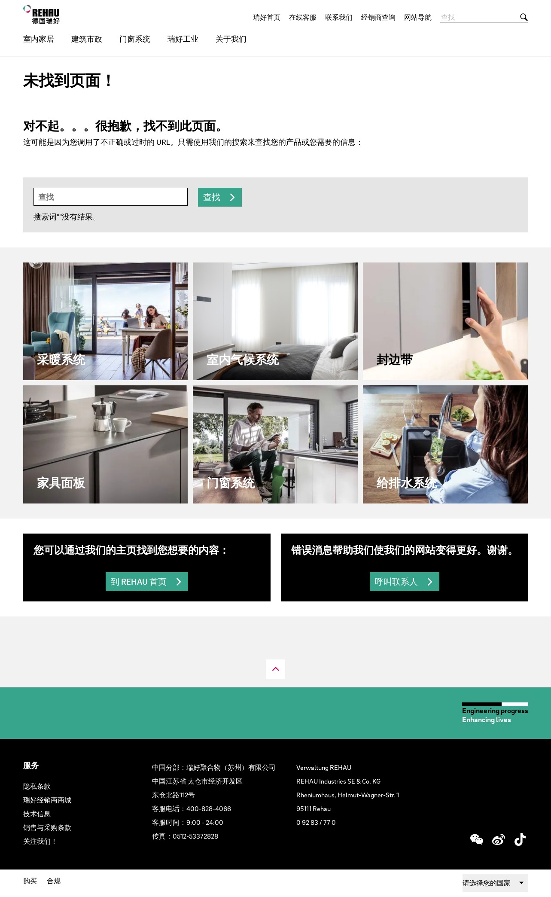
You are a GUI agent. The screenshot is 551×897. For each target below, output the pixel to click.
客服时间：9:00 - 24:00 (187, 822)
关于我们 (231, 38)
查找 (211, 197)
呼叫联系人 (396, 582)
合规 (54, 880)
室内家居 (38, 38)
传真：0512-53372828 (185, 836)
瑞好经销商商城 (47, 800)
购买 (30, 880)
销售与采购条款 (47, 827)
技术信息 (37, 813)
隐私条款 (37, 786)
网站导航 (418, 17)
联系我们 (339, 17)
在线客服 (303, 17)
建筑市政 (86, 38)
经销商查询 (378, 17)
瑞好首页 (266, 17)
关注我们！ (40, 841)
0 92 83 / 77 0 (316, 822)
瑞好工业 (182, 38)
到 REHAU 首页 (139, 582)
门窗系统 (134, 38)
